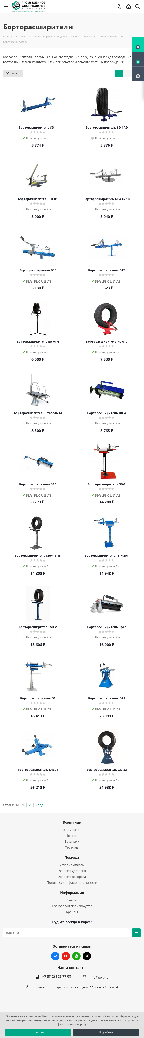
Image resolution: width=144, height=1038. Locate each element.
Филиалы (72, 847)
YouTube (66, 956)
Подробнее (106, 1032)
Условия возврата (72, 876)
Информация (72, 892)
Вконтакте (55, 956)
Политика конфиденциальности (72, 882)
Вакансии (72, 841)
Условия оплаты (72, 865)
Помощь (72, 857)
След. (40, 805)
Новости (72, 835)
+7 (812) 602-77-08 (56, 976)
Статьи (72, 900)
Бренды (72, 912)
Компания (72, 822)
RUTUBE (87, 956)
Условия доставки (72, 871)
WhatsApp (76, 956)
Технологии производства (72, 906)
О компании (72, 830)
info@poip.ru (99, 977)
